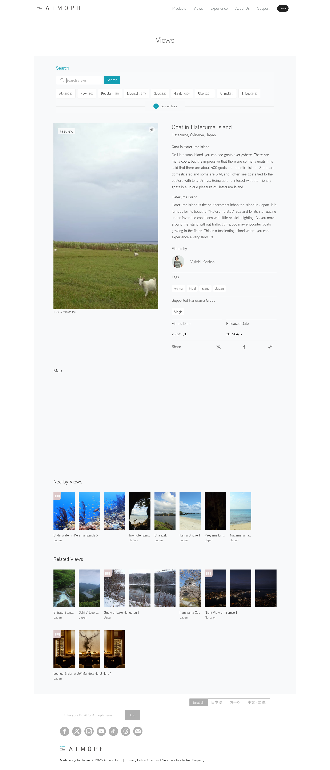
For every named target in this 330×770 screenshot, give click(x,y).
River (208, 93)
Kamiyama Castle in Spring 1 (190, 611)
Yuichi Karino (202, 260)
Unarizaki (161, 534)
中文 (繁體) (257, 700)
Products (167, 8)
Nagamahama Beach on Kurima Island (240, 534)
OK (132, 714)
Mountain (138, 93)
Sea (162, 93)
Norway (210, 616)
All (66, 93)
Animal (230, 93)
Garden (185, 93)
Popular (112, 93)
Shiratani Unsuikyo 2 (64, 611)
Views (186, 8)
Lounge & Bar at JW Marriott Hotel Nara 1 (82, 672)
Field (192, 287)
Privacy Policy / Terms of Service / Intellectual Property (164, 759)
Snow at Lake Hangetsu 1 (121, 611)
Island (205, 287)
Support (252, 8)
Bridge (254, 93)
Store (275, 8)
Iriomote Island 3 (139, 534)
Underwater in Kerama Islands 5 (75, 534)
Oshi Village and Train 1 (89, 611)
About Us (231, 8)
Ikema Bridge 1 (190, 534)
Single (178, 310)
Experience (207, 8)
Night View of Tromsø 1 (221, 611)
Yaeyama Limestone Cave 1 (215, 534)
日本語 (216, 700)
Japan (211, 133)
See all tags (165, 104)
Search (112, 80)
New (88, 93)
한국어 (235, 700)
